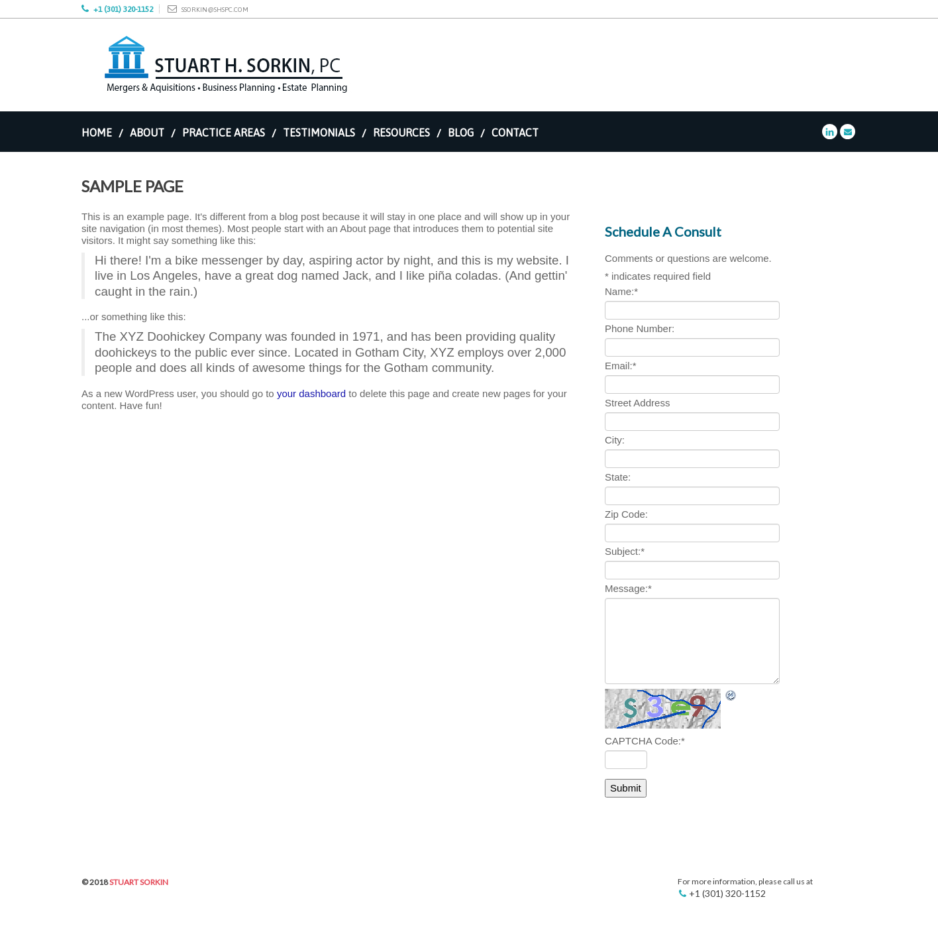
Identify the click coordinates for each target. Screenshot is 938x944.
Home (96, 133)
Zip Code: (626, 514)
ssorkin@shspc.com (215, 9)
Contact (515, 133)
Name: (621, 291)
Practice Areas (223, 133)
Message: (628, 588)
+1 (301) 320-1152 (123, 9)
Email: (621, 365)
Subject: (625, 551)
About (147, 133)
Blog (461, 133)
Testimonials (319, 133)
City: (615, 439)
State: (618, 477)
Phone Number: (639, 328)
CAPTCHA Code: (645, 740)
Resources (401, 133)
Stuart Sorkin (138, 882)
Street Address (637, 402)
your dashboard (311, 393)
